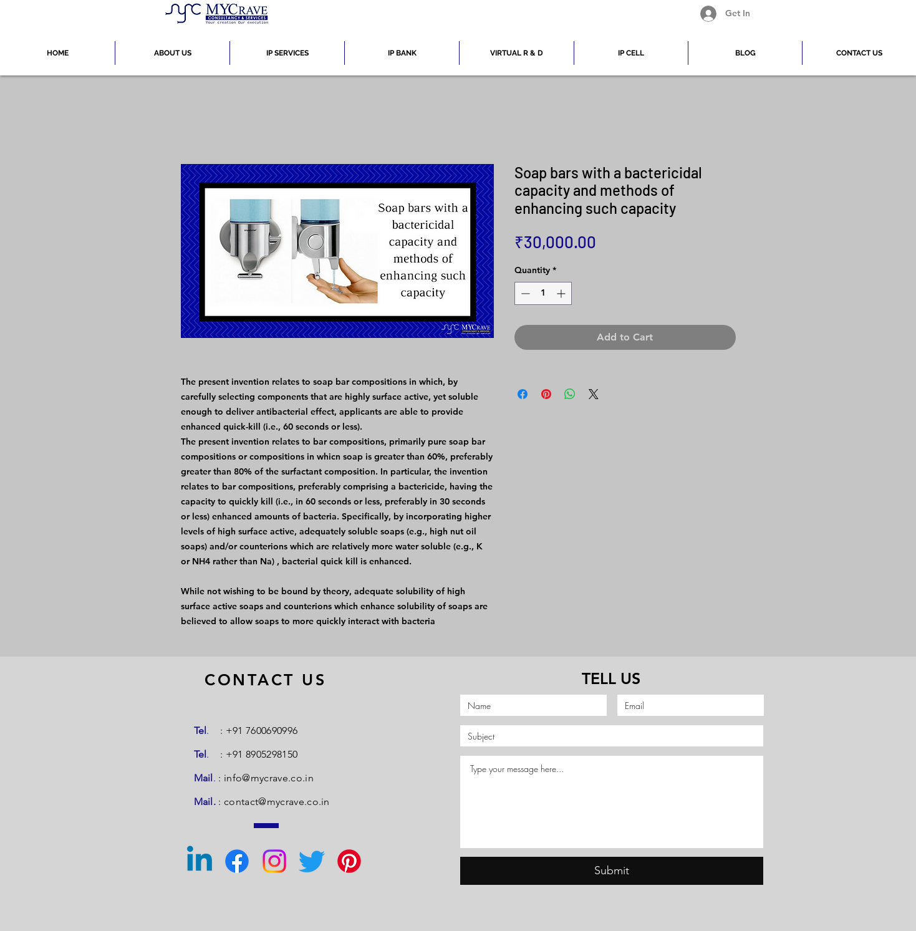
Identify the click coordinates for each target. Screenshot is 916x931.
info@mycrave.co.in (269, 778)
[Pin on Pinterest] (546, 394)
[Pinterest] (349, 861)
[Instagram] (274, 861)
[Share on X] (593, 394)
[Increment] (562, 293)
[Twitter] (311, 861)
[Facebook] (237, 861)
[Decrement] (524, 293)
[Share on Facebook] (522, 394)
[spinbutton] (543, 293)
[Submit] (611, 871)
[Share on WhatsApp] (569, 394)
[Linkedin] (199, 861)
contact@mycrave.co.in (277, 802)
